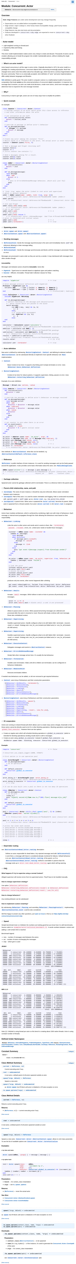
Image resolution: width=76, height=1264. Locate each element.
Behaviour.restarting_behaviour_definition (26, 376)
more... (53, 9)
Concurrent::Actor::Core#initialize (42, 1137)
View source (5, 1109)
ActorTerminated (7, 1039)
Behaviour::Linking (12, 519)
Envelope (44, 1039)
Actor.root (38, 497)
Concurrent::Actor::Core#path (63, 1238)
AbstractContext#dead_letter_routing (20, 846)
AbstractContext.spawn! (36, 233)
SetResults (21, 680)
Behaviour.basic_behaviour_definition (24, 366)
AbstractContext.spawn (13, 233)
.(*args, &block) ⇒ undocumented (18, 1080)
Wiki (3, 80)
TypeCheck (45, 1037)
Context (37, 109)
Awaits (19, 687)
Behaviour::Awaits (11, 588)
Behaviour (11, 680)
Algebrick (7, 270)
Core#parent (9, 500)
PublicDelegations (64, 464)
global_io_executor (25, 767)
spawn (39, 808)
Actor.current (49, 500)
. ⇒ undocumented (11, 1067)
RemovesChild (22, 682)
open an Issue (40, 909)
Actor (5, 1150)
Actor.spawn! (23, 231)
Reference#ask (10, 247)
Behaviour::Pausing (12, 604)
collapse (71, 1046)
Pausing (20, 705)
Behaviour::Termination (14, 656)
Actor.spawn (9, 231)
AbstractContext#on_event (12, 905)
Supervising (22, 707)
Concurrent (11, 1)
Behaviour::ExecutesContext (15, 640)
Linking (20, 685)
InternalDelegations (22, 1037)
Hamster (7, 272)
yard (42, 1261)
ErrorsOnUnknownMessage (26, 691)
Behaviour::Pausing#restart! (51, 903)
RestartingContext (40, 163)
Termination (22, 683)
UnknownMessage (8, 1041)
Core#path (8, 495)
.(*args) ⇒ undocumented (19, 1086)
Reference (6, 462)
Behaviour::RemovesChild (14, 665)
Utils (28, 808)
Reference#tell (10, 243)
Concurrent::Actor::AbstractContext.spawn (34, 1134)
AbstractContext (8, 354)
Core (21, 1039)
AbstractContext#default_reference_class (19, 453)
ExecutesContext (23, 689)
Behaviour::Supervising (14, 616)
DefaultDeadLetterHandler (32, 1039)
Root (64, 354)
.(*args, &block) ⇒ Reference (16, 1073)
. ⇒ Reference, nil (13, 1061)
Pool (34, 808)
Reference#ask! (10, 249)
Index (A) (4, 1)
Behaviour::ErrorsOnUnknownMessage (18, 648)
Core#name (8, 490)
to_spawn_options (19, 1180)
